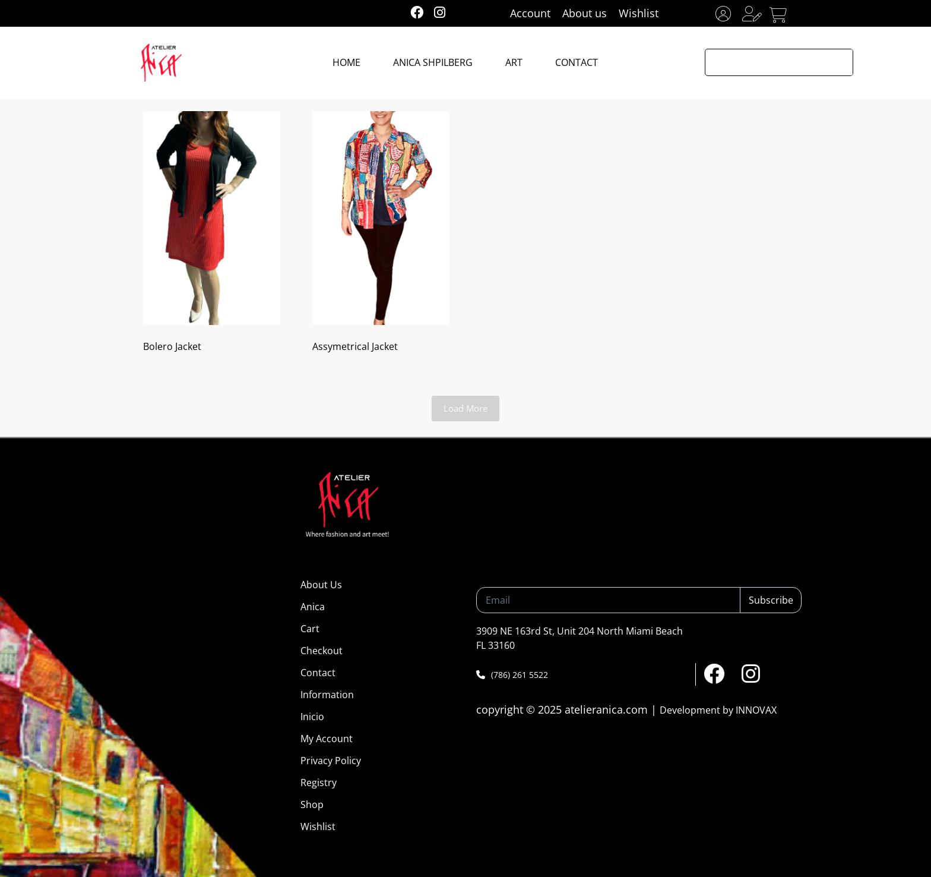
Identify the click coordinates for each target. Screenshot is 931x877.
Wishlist (638, 13)
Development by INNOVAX (718, 710)
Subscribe (771, 600)
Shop (312, 804)
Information (327, 694)
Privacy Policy (330, 760)
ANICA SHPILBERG (433, 62)
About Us (321, 584)
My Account (326, 738)
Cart (309, 628)
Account (530, 13)
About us (584, 13)
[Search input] (766, 62)
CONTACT (576, 62)
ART (513, 62)
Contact (317, 672)
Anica (312, 606)
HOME (346, 62)
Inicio (312, 716)
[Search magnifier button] (839, 62)
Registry (318, 782)
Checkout (321, 650)
